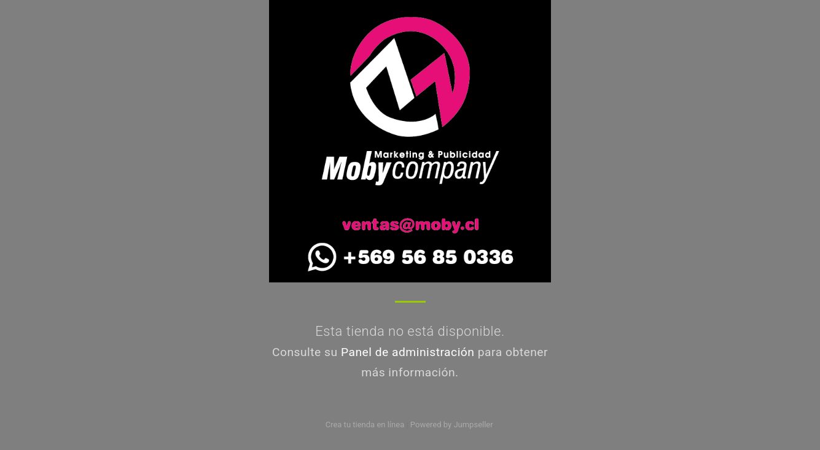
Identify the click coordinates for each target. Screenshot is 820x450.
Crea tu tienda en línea (366, 424)
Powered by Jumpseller (451, 424)
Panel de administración (408, 352)
